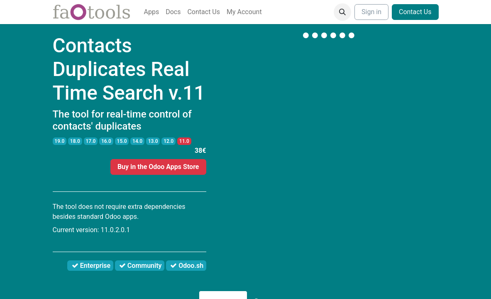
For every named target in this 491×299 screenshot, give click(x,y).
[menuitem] (152, 12)
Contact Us (415, 12)
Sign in (371, 12)
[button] (342, 12)
